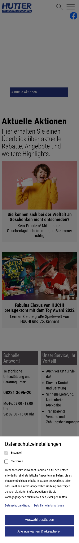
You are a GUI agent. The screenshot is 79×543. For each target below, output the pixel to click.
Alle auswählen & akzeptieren (40, 531)
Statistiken (14, 462)
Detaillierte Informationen (49, 505)
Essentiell (13, 453)
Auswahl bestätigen (39, 519)
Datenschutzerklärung (17, 505)
